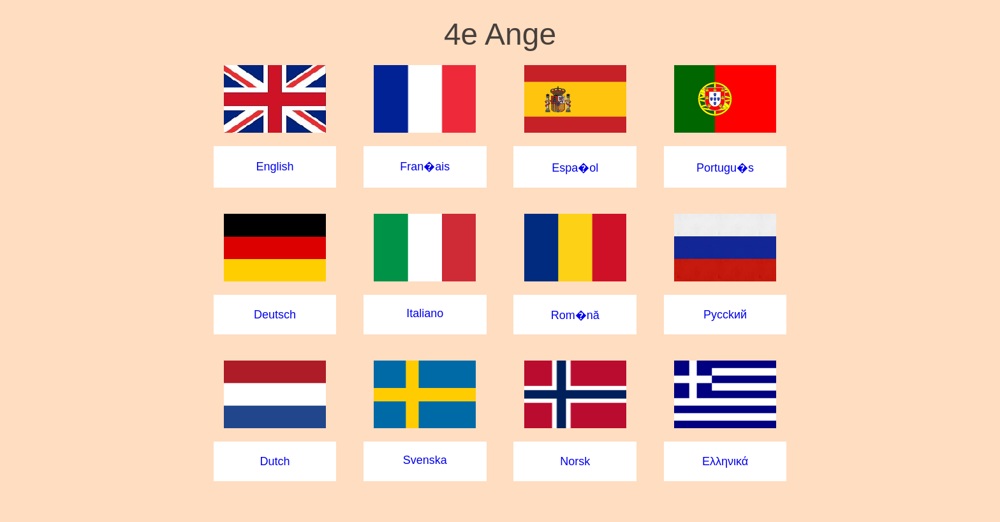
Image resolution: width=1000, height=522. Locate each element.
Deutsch (275, 314)
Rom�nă (575, 315)
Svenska (425, 460)
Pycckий (725, 314)
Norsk (575, 461)
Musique (500, 487)
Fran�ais (425, 166)
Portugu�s (725, 167)
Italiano (424, 313)
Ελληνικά (725, 461)
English (275, 166)
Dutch (274, 461)
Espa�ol (574, 167)
